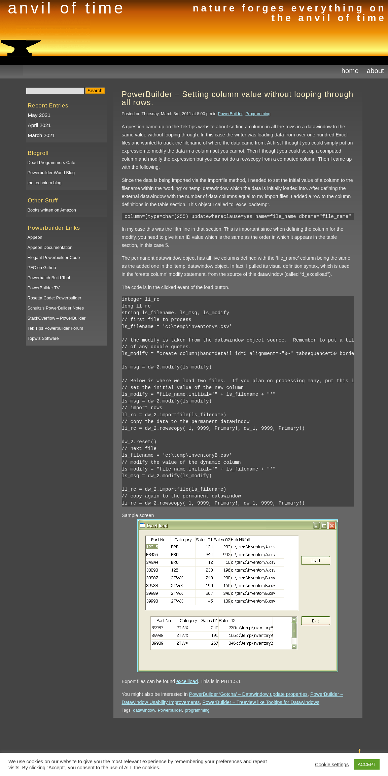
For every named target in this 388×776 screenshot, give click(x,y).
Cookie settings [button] (332, 764)
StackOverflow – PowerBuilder (57, 318)
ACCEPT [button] (367, 764)
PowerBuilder (230, 113)
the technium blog (45, 182)
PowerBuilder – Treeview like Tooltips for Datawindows (260, 702)
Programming (257, 113)
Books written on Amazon (52, 210)
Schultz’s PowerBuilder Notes (56, 308)
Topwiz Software (43, 338)
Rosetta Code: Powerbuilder (54, 297)
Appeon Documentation (50, 247)
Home (350, 70)
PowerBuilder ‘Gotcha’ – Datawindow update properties (248, 694)
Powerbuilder (170, 710)
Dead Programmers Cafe (51, 162)
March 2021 (41, 135)
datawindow (144, 710)
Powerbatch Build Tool (49, 277)
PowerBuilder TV (44, 287)
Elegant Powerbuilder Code (54, 257)
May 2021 (39, 115)
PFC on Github (42, 267)
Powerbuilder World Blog (51, 172)
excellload (187, 681)
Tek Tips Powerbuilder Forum (55, 328)
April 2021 (39, 125)
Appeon (35, 237)
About (375, 70)
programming (197, 710)
